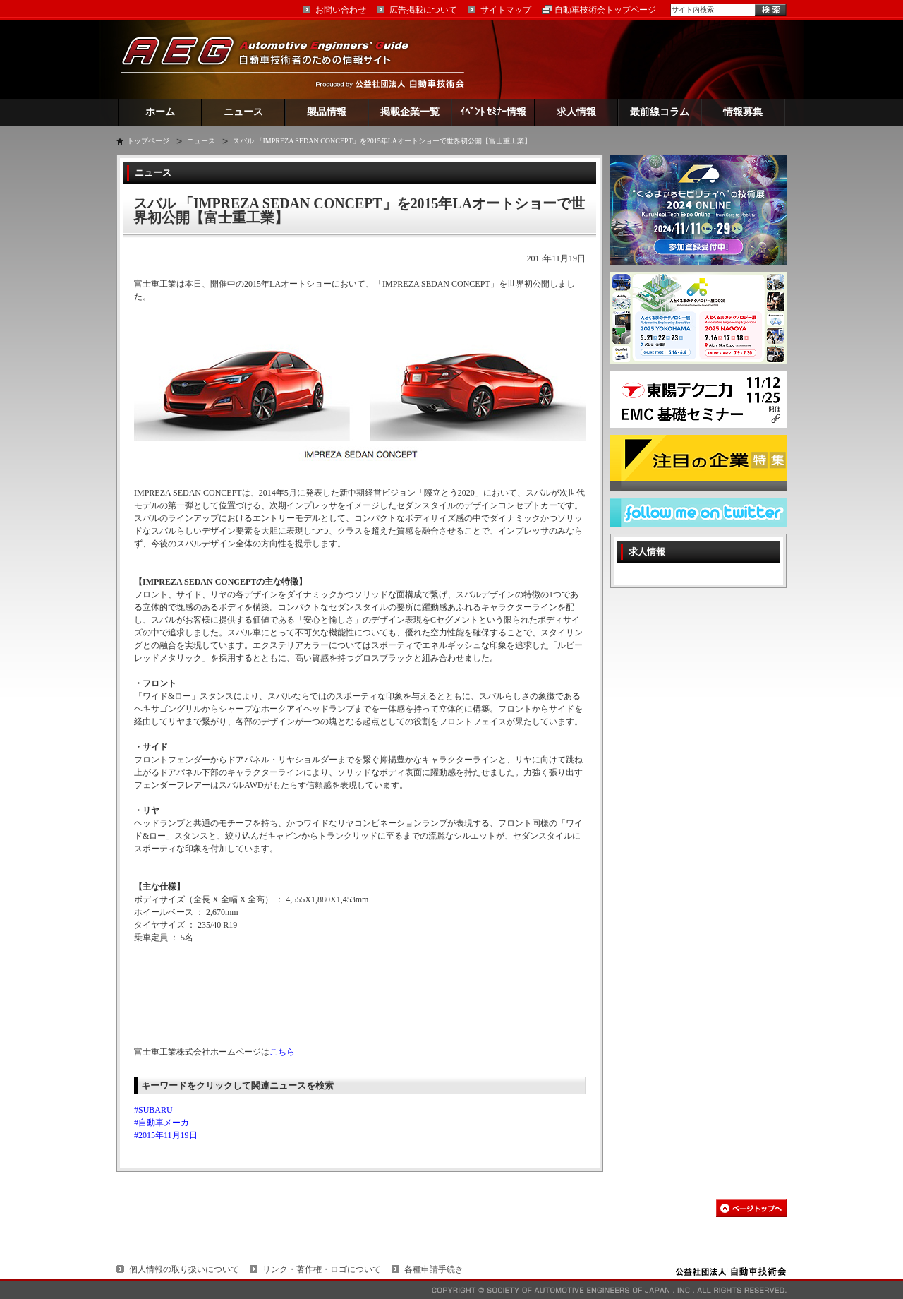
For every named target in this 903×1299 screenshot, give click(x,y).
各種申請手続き (433, 1269)
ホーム (160, 112)
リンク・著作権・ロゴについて (321, 1269)
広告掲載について (423, 10)
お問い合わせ (340, 10)
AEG (274, 59)
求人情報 (576, 112)
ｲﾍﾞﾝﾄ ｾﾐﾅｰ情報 (493, 112)
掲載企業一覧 (410, 112)
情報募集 (743, 112)
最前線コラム (659, 112)
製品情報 (326, 112)
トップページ (148, 141)
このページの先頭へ (751, 1208)
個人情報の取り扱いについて (184, 1269)
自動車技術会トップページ (605, 10)
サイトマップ (505, 10)
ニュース (243, 112)
